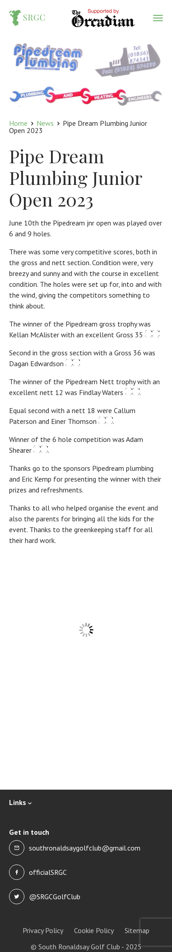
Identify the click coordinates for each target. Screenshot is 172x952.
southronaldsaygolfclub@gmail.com (84, 847)
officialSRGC (48, 872)
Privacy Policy (43, 930)
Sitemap (137, 930)
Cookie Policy (94, 930)
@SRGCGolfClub (54, 896)
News (45, 123)
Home (18, 123)
